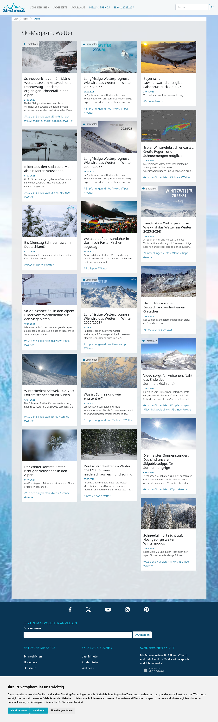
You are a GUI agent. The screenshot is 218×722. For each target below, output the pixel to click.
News (25, 18)
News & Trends (99, 7)
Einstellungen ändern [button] (62, 710)
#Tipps (124, 108)
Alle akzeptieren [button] (18, 710)
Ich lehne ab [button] (39, 710)
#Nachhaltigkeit (152, 409)
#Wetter (68, 121)
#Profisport (90, 268)
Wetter (37, 18)
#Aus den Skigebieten (37, 116)
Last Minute (90, 656)
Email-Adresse (32, 628)
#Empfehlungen (60, 116)
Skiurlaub (78, 7)
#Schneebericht (53, 121)
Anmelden (142, 635)
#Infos (107, 108)
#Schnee (38, 121)
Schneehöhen (39, 7)
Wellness (88, 668)
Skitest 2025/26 (124, 7)
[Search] (191, 7)
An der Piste (90, 662)
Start (16, 18)
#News (28, 121)
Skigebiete (60, 7)
